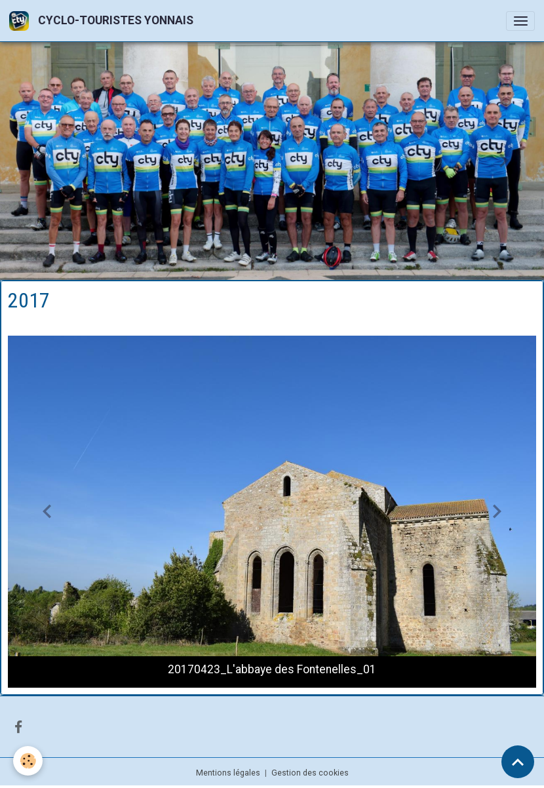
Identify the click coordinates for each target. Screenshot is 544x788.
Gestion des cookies (310, 773)
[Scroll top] (517, 761)
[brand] (103, 20)
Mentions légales (228, 773)
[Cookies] (28, 761)
